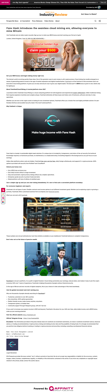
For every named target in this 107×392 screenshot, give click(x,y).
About (57, 21)
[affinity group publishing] (3, 198)
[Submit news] (3, 190)
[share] (100, 21)
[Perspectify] (3, 194)
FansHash (68, 81)
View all (103, 2)
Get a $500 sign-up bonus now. (17, 170)
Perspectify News (12, 21)
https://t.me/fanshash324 (31, 318)
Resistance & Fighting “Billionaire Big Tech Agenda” (21, 2)
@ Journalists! (25, 21)
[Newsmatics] (3, 202)
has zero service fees (48, 161)
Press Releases (37, 21)
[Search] (95, 21)
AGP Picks (5, 2)
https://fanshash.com (29, 315)
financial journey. (54, 191)
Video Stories (49, 21)
